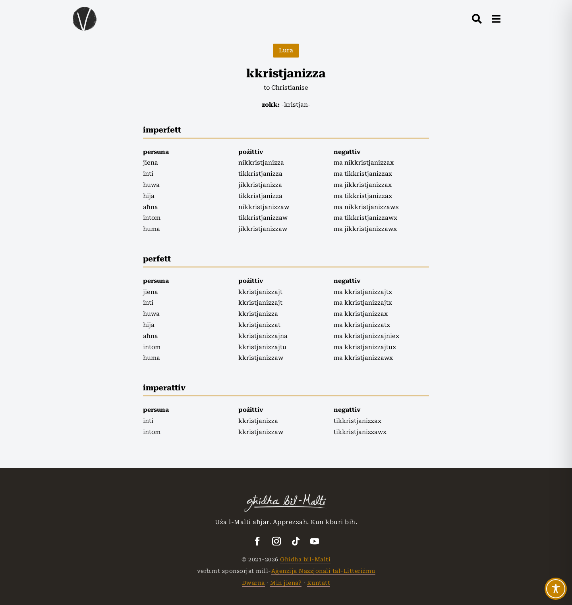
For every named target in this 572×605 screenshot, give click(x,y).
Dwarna (253, 583)
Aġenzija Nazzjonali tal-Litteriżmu (323, 571)
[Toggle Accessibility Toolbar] (555, 588)
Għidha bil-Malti (305, 559)
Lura (286, 50)
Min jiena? (285, 583)
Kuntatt (318, 583)
